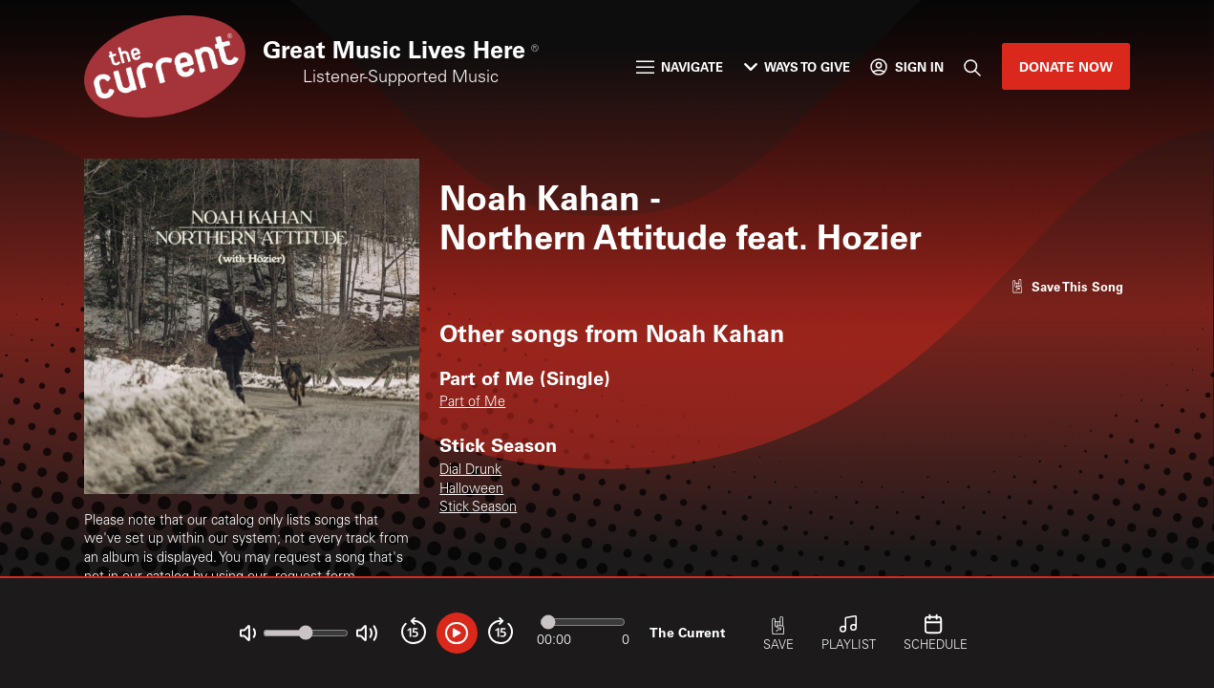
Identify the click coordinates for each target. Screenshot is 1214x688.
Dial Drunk (470, 471)
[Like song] (1067, 286)
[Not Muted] (248, 633)
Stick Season (478, 508)
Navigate (679, 66)
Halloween (471, 490)
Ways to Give (797, 66)
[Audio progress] (583, 621)
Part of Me (472, 403)
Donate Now (1066, 66)
